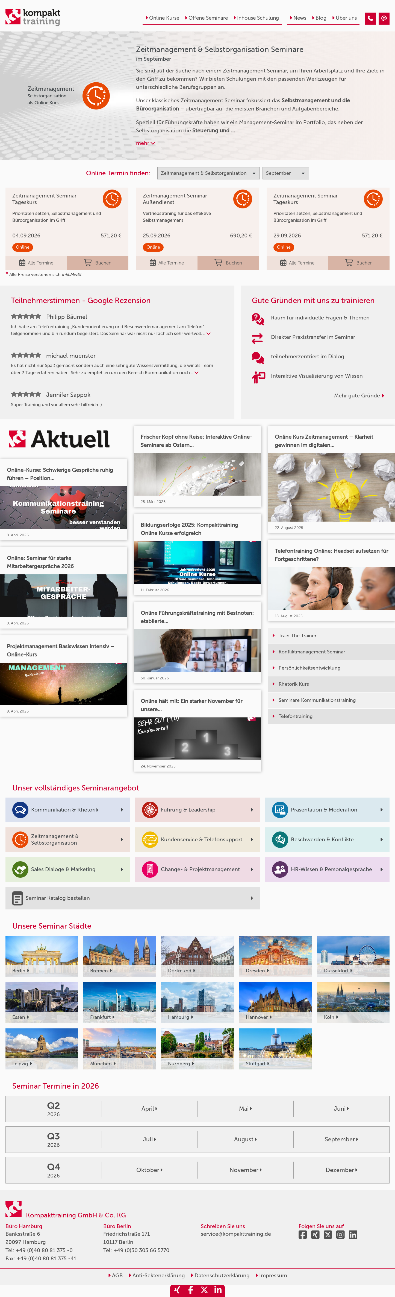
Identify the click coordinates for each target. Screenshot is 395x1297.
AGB (115, 1275)
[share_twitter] (204, 1291)
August (245, 1139)
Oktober (149, 1170)
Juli (149, 1139)
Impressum (271, 1275)
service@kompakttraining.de (236, 1234)
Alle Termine (36, 262)
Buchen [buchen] (97, 262)
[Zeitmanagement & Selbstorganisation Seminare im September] (370, 19)
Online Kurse (162, 18)
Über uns (344, 18)
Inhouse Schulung (256, 18)
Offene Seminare (206, 18)
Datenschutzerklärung (220, 1275)
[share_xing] (177, 1291)
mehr (145, 143)
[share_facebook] (190, 1291)
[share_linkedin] (218, 1291)
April (149, 1108)
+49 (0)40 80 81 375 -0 (44, 1250)
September (341, 1139)
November (245, 1170)
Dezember (341, 1170)
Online (23, 247)
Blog (319, 18)
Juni (341, 1108)
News (298, 18)
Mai (245, 1108)
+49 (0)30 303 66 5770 (141, 1250)
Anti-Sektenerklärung (156, 1275)
